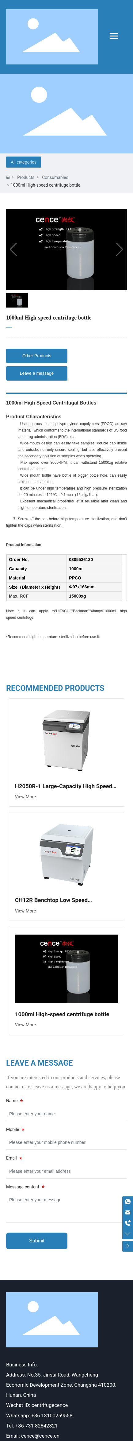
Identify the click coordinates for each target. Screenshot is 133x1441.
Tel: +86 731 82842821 (32, 1426)
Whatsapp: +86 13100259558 (39, 1416)
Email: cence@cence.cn (32, 1436)
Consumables (55, 177)
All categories (23, 162)
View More (25, 797)
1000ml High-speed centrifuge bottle (62, 1014)
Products (25, 177)
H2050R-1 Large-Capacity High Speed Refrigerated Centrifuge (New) (63, 789)
